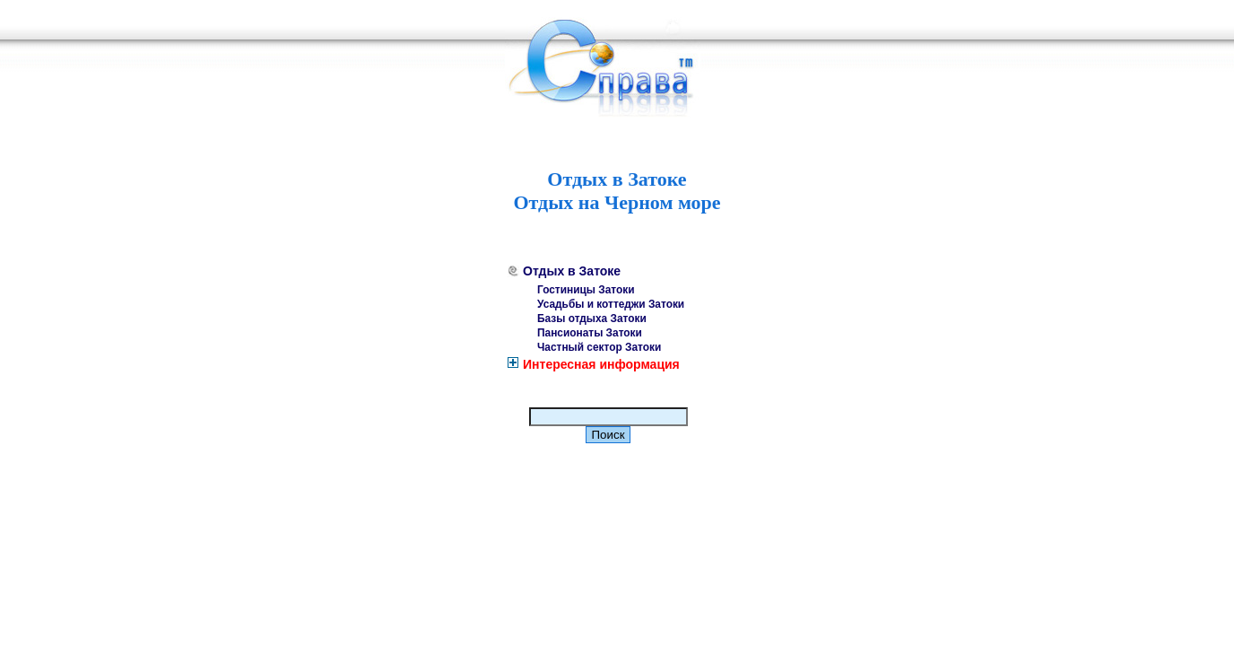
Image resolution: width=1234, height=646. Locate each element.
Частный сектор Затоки (599, 347)
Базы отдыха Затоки (592, 318)
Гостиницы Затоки (586, 290)
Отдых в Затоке (572, 271)
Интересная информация (601, 364)
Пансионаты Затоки (589, 333)
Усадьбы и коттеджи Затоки (610, 304)
